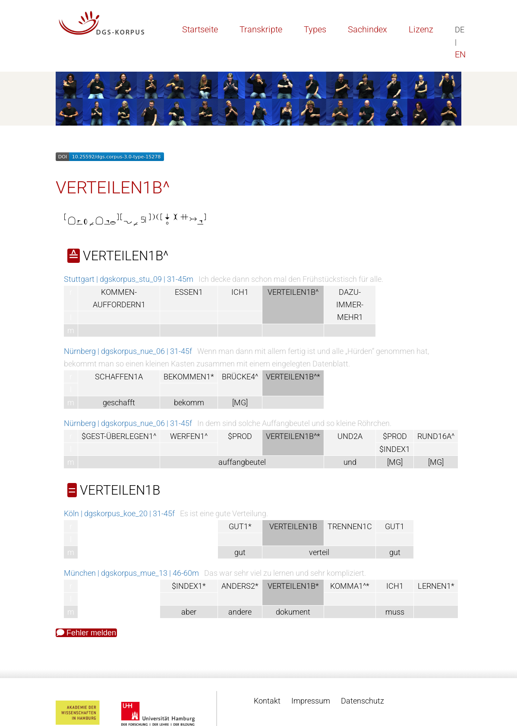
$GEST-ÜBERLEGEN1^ (119, 436)
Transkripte (261, 29)
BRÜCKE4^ (240, 376)
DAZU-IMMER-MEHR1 (349, 304)
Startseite (200, 29)
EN (460, 54)
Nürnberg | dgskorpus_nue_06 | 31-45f (128, 351)
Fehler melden (86, 632)
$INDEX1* (189, 585)
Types (315, 29)
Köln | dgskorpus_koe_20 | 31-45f (119, 513)
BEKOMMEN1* (189, 376)
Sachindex (367, 29)
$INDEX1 (394, 449)
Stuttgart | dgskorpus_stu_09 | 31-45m (128, 279)
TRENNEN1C (350, 526)
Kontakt (267, 700)
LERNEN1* (436, 585)
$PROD (240, 436)
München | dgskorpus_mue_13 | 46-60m (131, 573)
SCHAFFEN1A (119, 376)
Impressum (310, 700)
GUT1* (240, 526)
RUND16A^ (435, 436)
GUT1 (394, 526)
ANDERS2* (239, 585)
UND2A (350, 436)
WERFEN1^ (189, 436)
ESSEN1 (189, 292)
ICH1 (240, 292)
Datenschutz (362, 700)
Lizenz (421, 29)
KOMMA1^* (349, 585)
